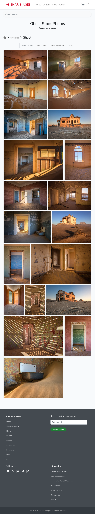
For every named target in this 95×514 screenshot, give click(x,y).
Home (8, 431)
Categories (10, 445)
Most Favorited (57, 45)
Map (8, 455)
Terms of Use (56, 485)
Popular (9, 440)
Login (8, 421)
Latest (70, 45)
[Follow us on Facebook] (8, 471)
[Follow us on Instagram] (18, 471)
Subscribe (58, 429)
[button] (87, 3)
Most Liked (42, 45)
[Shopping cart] (83, 4)
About (62, 4)
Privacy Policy (56, 490)
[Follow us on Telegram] (28, 471)
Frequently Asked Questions (62, 481)
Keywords (10, 450)
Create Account (12, 426)
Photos (38, 4)
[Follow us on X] (13, 471)
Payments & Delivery (59, 471)
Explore (47, 4)
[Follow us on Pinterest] (23, 471)
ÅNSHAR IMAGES (18, 5)
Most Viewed (27, 45)
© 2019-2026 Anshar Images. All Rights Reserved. (47, 510)
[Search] (89, 14)
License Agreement (58, 476)
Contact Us (55, 495)
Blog (55, 4)
